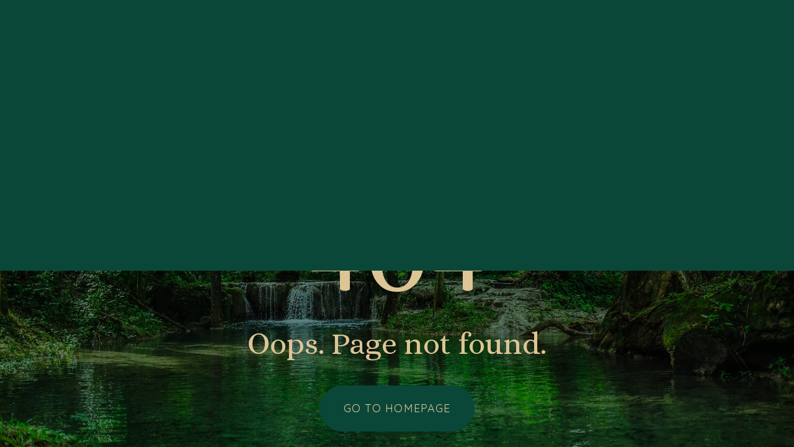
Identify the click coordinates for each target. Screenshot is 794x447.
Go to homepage (397, 408)
